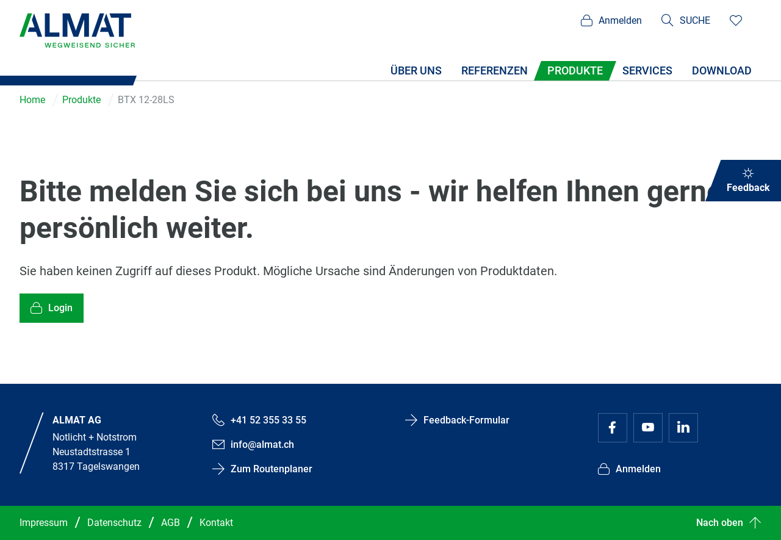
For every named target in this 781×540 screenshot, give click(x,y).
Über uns (416, 70)
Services (647, 70)
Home (32, 100)
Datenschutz (114, 522)
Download (722, 70)
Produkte (575, 70)
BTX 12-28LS (146, 100)
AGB (170, 522)
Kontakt (216, 522)
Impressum (44, 522)
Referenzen (494, 70)
